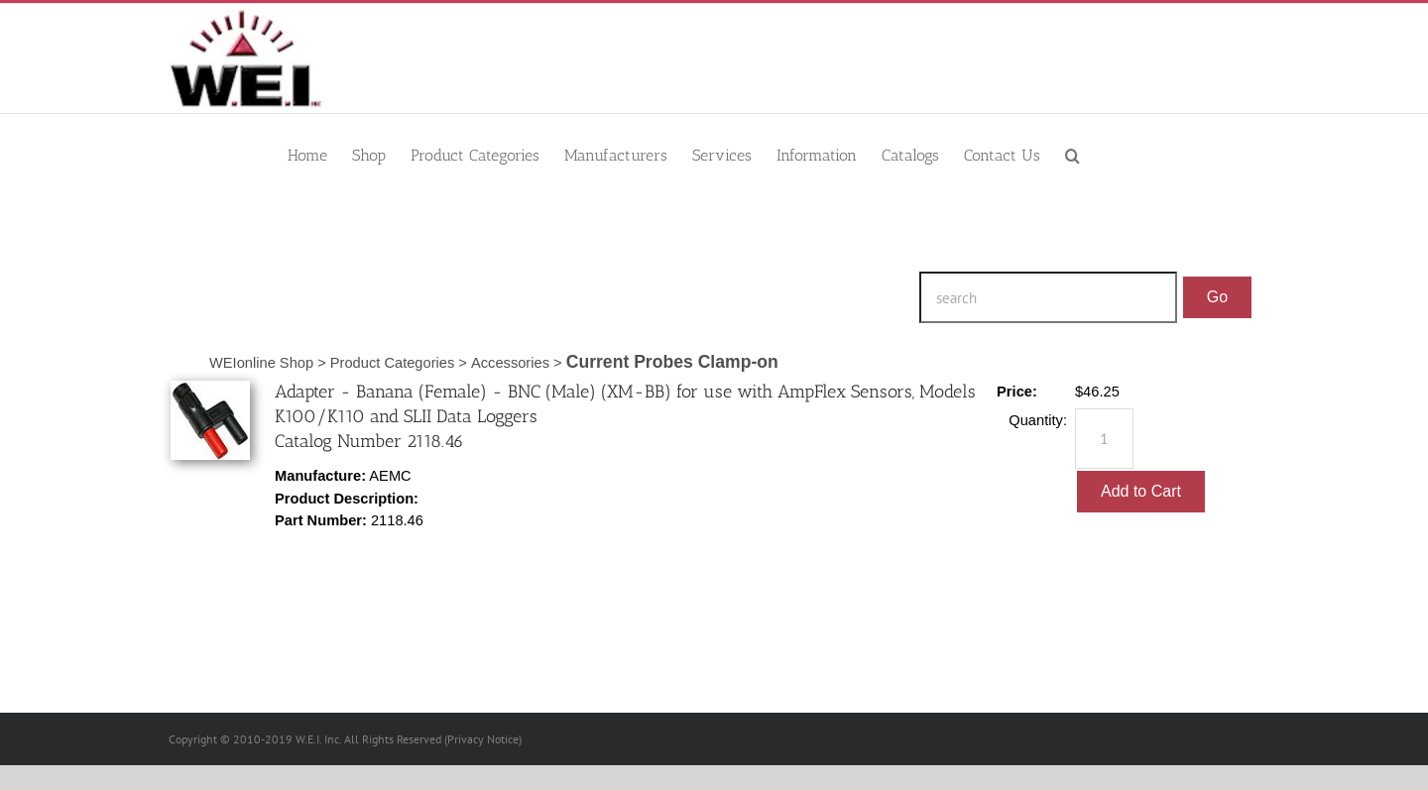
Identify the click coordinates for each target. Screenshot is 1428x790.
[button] (1072, 154)
